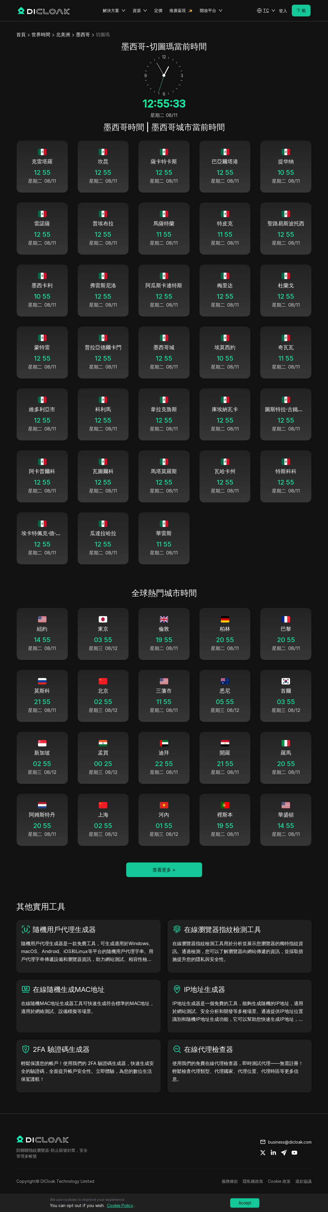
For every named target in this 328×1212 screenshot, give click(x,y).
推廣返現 (177, 10)
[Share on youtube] (294, 1153)
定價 (158, 10)
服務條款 (230, 1181)
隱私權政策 (253, 1181)
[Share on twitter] (263, 1153)
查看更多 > (164, 870)
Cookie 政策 (279, 1181)
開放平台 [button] (211, 10)
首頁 (21, 34)
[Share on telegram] (284, 1153)
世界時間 (41, 34)
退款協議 (303, 1181)
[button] (266, 10)
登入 (283, 10)
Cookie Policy (120, 1205)
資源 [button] (140, 10)
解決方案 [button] (114, 10)
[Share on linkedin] (273, 1153)
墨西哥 (83, 34)
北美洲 (63, 34)
